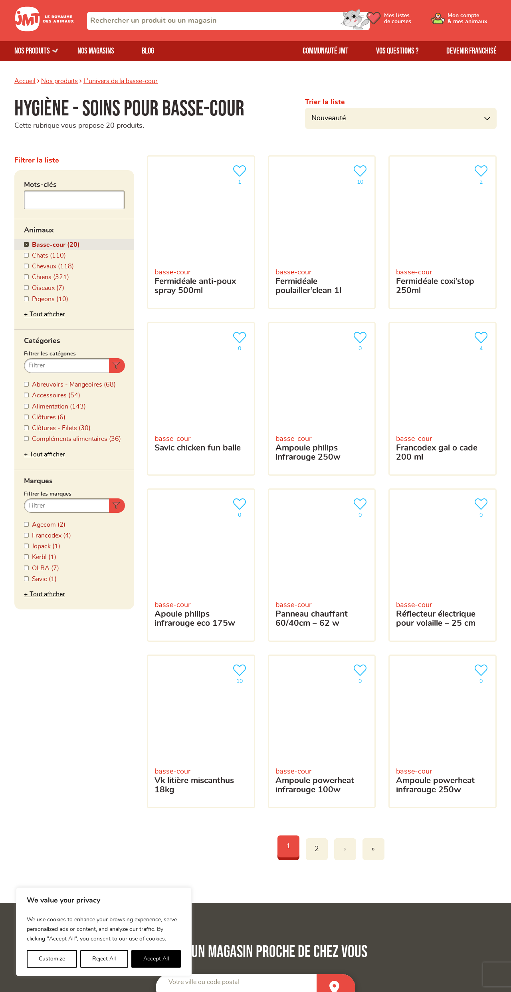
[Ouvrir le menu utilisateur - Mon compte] (469, 21)
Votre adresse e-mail (262, 615)
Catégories (42, 303)
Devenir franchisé (471, 51)
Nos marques (33, 873)
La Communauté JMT (168, 846)
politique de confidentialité (397, 764)
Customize (52, 959)
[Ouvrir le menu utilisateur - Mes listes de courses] (409, 21)
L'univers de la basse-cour (120, 81)
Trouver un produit (412, 846)
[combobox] (228, 21)
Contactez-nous (408, 887)
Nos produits (59, 81)
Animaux (39, 227)
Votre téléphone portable (269, 652)
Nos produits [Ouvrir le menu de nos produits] (32, 51)
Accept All (156, 959)
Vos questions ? (397, 51)
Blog (148, 51)
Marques (38, 378)
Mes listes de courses (168, 873)
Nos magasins (95, 51)
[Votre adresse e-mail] (363, 631)
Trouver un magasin (414, 860)
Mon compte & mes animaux (178, 860)
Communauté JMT (326, 51)
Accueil (25, 81)
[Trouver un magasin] (336, 540)
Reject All (104, 959)
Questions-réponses (414, 873)
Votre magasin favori (263, 698)
